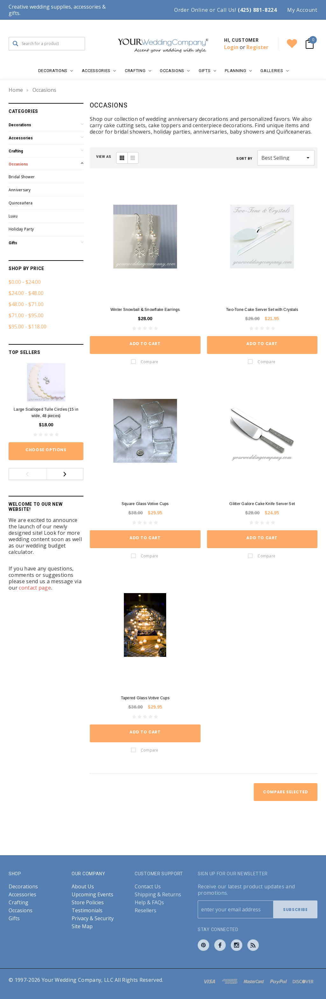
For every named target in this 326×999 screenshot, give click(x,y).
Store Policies (88, 903)
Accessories (21, 138)
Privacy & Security (93, 918)
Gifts (13, 243)
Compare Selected (285, 792)
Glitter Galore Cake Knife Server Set (262, 504)
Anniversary (20, 190)
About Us (83, 887)
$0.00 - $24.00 (25, 281)
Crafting (16, 151)
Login (231, 47)
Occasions (44, 89)
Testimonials (87, 910)
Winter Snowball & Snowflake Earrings (145, 309)
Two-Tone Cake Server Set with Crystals (262, 309)
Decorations (20, 125)
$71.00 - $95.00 (26, 315)
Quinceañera (21, 203)
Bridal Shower (22, 177)
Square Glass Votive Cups (145, 504)
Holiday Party (21, 229)
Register (257, 47)
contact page (35, 587)
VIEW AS (103, 157)
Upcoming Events (92, 895)
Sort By (244, 159)
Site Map (82, 926)
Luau (13, 216)
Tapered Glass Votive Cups (145, 698)
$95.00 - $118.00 (27, 326)
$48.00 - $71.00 (26, 304)
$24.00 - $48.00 (26, 293)
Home (16, 89)
